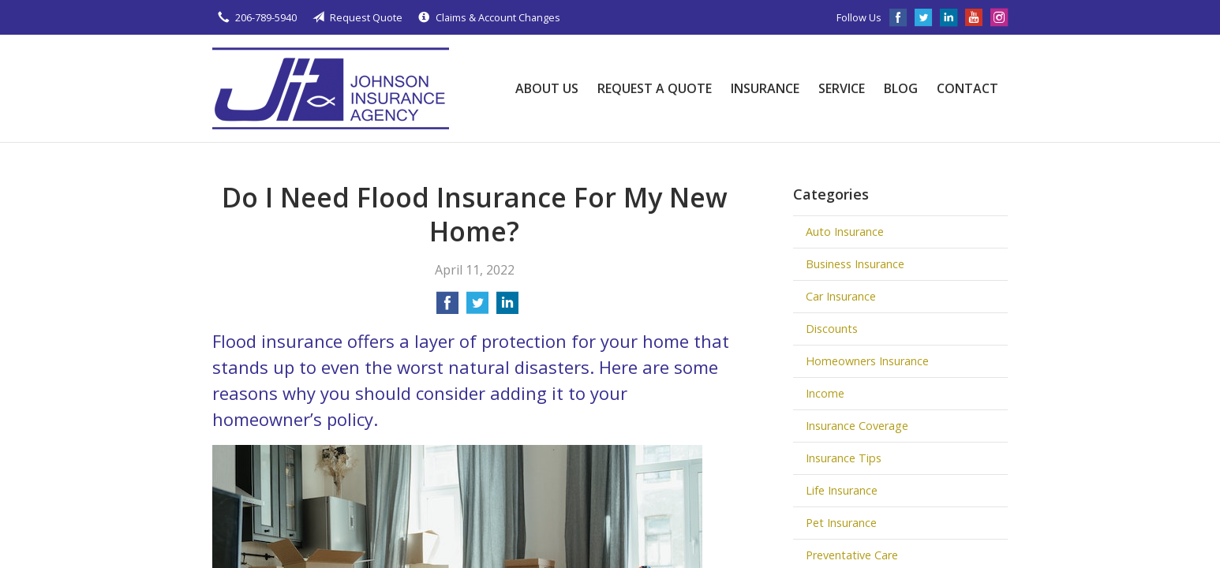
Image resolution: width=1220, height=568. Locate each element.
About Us (546, 88)
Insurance (765, 88)
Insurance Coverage (857, 425)
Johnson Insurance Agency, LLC (330, 88)
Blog (901, 88)
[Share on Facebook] (447, 307)
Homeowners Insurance (867, 360)
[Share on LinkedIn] (507, 307)
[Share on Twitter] (477, 307)
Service (841, 88)
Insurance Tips (843, 457)
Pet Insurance (841, 522)
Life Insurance (842, 490)
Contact (967, 88)
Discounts (832, 328)
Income (825, 393)
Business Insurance (855, 263)
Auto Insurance (845, 231)
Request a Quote (654, 88)
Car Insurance (841, 296)
